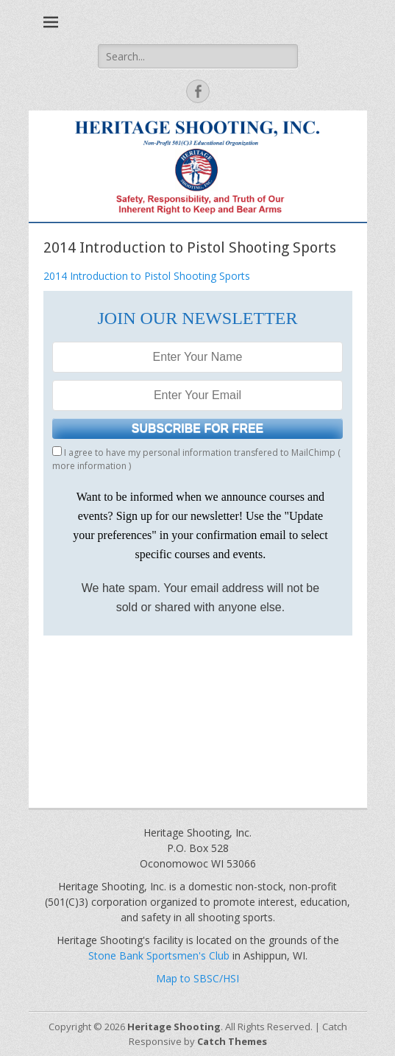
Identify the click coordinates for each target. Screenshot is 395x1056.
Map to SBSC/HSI (197, 978)
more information (89, 466)
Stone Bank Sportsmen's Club (158, 955)
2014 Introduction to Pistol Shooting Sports (146, 276)
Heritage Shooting (174, 1026)
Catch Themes (232, 1041)
